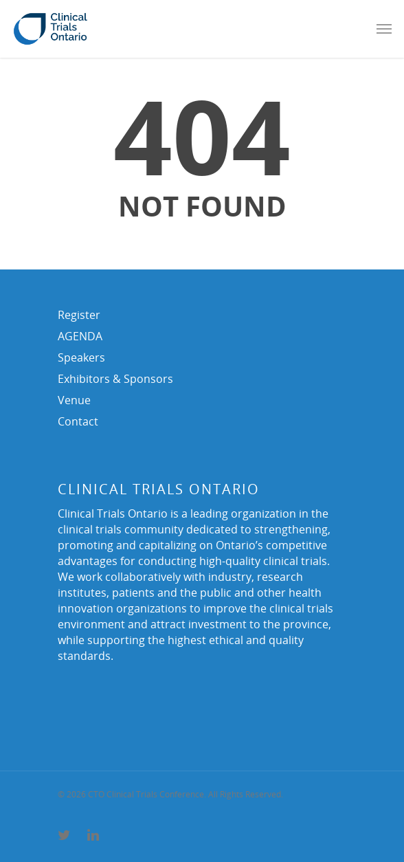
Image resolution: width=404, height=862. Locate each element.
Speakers (81, 357)
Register (79, 314)
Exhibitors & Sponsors (115, 378)
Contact (78, 421)
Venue (74, 400)
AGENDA (80, 336)
